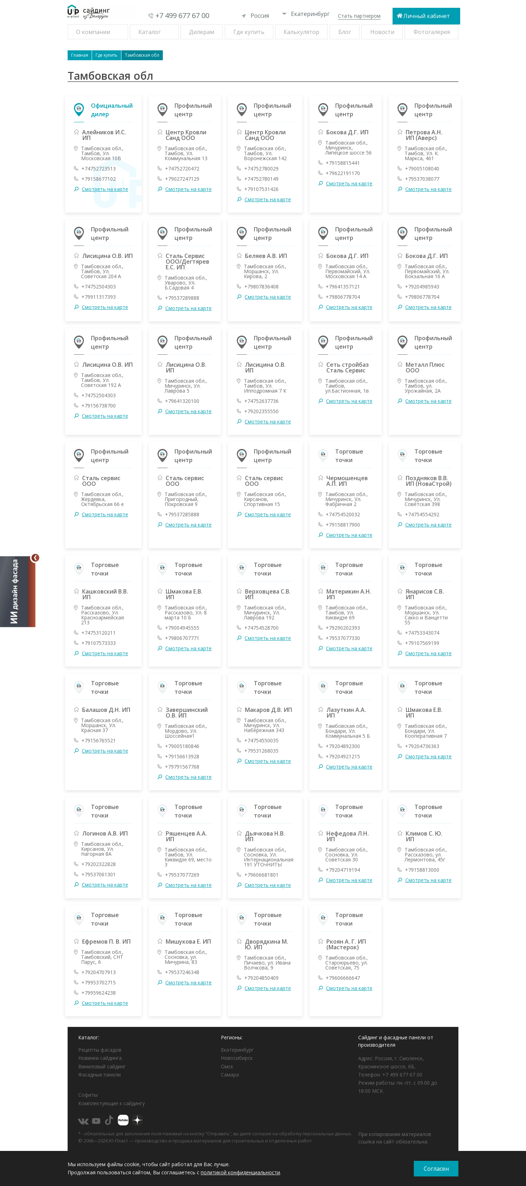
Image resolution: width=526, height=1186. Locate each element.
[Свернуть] (35, 557)
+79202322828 (98, 864)
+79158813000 (422, 869)
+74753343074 (422, 632)
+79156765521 (98, 740)
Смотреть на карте (105, 189)
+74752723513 (98, 168)
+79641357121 (343, 286)
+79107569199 (422, 643)
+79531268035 (261, 750)
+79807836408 (261, 286)
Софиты (88, 1094)
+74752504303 (98, 286)
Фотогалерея (431, 32)
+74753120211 (98, 632)
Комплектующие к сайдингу (111, 1103)
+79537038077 (422, 178)
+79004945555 (182, 627)
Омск (227, 1066)
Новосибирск (237, 1058)
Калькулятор (301, 32)
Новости (382, 32)
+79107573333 (98, 643)
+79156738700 (98, 405)
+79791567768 (182, 766)
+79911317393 (98, 296)
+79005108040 (422, 168)
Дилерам (201, 32)
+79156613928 (182, 756)
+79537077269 (182, 874)
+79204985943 (422, 286)
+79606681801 (261, 874)
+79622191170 (343, 173)
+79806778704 (343, 296)
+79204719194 (343, 869)
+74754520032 (343, 514)
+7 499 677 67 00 (182, 15)
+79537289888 (182, 298)
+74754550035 (261, 740)
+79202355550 (261, 411)
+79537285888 (182, 514)
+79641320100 (182, 401)
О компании (93, 32)
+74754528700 (261, 627)
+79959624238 (98, 992)
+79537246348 (182, 972)
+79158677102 (98, 178)
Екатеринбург (306, 14)
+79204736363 (422, 746)
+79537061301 (98, 874)
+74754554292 (422, 514)
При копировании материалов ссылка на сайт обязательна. (394, 1138)
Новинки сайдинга (100, 1058)
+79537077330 (343, 638)
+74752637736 (261, 401)
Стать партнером (359, 15)
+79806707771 (182, 638)
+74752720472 (182, 168)
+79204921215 (343, 756)
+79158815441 (343, 163)
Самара (230, 1074)
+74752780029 (261, 168)
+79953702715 (98, 982)
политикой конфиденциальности (240, 1172)
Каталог (149, 32)
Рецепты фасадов (99, 1049)
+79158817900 (343, 524)
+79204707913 (98, 972)
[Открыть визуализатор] (17, 592)
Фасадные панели (99, 1074)
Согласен (436, 1169)
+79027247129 (182, 178)
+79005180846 (182, 746)
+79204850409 (261, 978)
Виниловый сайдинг (102, 1066)
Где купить (248, 32)
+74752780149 (261, 178)
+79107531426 (261, 189)
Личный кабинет (426, 16)
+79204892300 (343, 746)
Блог (344, 32)
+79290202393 (343, 627)
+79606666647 (343, 978)
